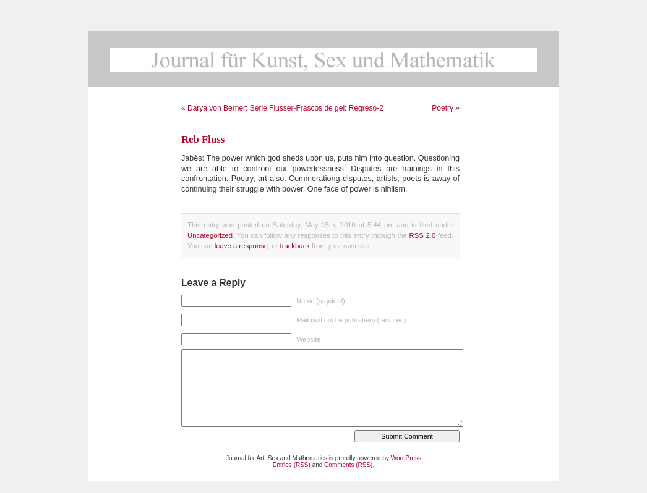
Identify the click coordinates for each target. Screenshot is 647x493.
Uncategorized (210, 235)
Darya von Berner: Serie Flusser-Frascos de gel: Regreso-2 (285, 108)
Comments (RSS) (348, 464)
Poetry (442, 108)
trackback (294, 246)
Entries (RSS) (292, 464)
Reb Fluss (203, 139)
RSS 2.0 (422, 235)
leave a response (241, 246)
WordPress (406, 458)
